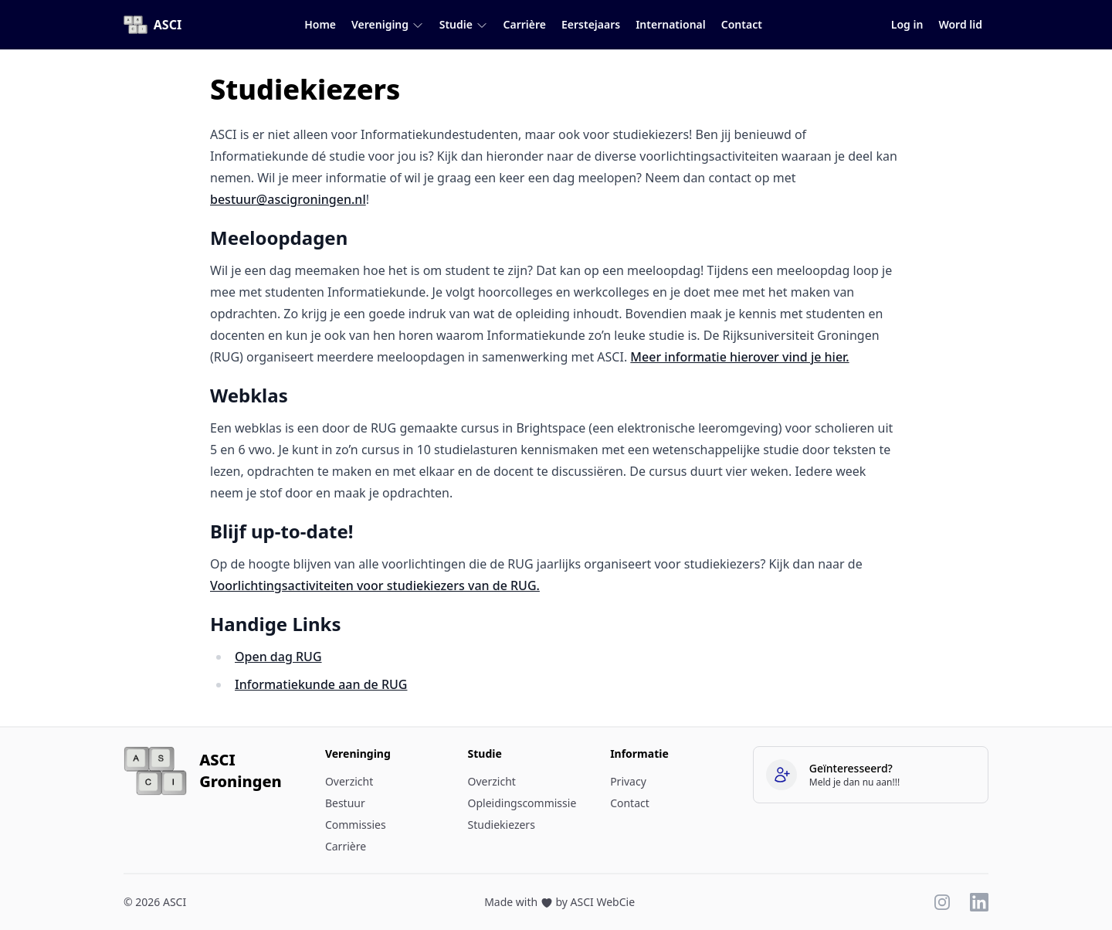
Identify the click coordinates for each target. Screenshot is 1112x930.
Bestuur (345, 803)
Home (320, 24)
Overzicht (349, 781)
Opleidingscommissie (522, 803)
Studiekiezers (501, 824)
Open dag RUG (278, 656)
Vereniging (387, 24)
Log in (907, 24)
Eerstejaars (590, 24)
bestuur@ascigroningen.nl (288, 199)
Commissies (355, 824)
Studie (463, 24)
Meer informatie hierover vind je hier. (739, 356)
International (671, 24)
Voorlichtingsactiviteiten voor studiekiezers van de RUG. (375, 585)
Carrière (524, 24)
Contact (741, 24)
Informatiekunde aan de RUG (321, 684)
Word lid (960, 24)
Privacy (628, 781)
